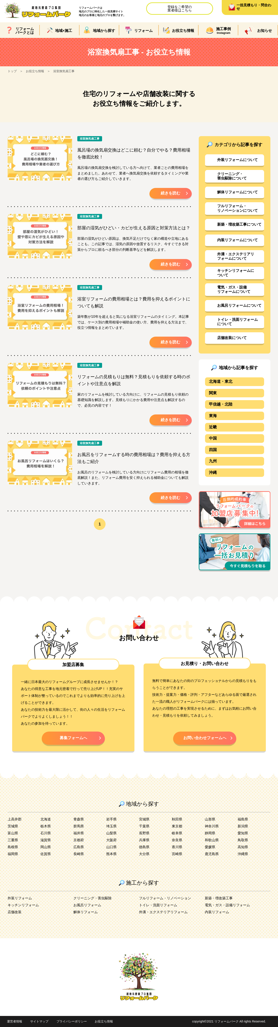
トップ (12, 71)
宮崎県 (177, 854)
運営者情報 (14, 1021)
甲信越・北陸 (220, 404)
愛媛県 (210, 847)
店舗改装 (15, 912)
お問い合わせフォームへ (204, 738)
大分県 (144, 854)
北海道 (45, 819)
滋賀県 (45, 840)
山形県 (210, 819)
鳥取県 (243, 840)
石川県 (45, 833)
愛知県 (243, 833)
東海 (213, 416)
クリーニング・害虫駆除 (92, 898)
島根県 (13, 847)
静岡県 (210, 833)
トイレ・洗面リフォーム (158, 905)
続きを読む (170, 193)
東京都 (177, 826)
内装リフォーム (217, 912)
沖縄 (213, 472)
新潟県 (243, 826)
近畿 (213, 427)
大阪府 (111, 840)
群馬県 (78, 826)
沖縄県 (243, 854)
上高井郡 (15, 819)
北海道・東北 (220, 381)
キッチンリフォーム (23, 905)
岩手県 (111, 819)
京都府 (78, 840)
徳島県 (144, 847)
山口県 (111, 847)
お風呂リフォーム (87, 905)
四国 (213, 450)
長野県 (144, 833)
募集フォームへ (73, 738)
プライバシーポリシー (71, 1021)
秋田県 (177, 819)
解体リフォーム (85, 912)
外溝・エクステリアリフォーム (163, 912)
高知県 (243, 847)
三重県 (13, 840)
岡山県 (45, 847)
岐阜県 (177, 833)
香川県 (177, 847)
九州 (213, 461)
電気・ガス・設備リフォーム (227, 905)
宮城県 (144, 819)
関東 (213, 393)
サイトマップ (39, 1021)
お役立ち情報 (35, 71)
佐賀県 (45, 854)
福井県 (78, 833)
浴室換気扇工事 (63, 71)
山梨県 (111, 833)
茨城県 (13, 826)
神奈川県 (212, 826)
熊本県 (111, 854)
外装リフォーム (20, 898)
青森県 (78, 819)
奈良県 (177, 840)
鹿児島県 (212, 854)
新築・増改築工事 (219, 898)
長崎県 (78, 854)
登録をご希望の (179, 8)
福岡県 (13, 854)
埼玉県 (111, 826)
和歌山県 (212, 840)
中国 (213, 438)
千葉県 (144, 826)
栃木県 (45, 826)
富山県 (13, 833)
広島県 (78, 847)
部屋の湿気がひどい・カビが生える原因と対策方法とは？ (133, 227)
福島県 (243, 819)
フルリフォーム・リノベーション (165, 898)
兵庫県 (144, 840)
